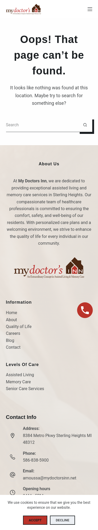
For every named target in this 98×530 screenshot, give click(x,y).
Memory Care (18, 381)
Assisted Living (20, 374)
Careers (13, 333)
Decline (62, 520)
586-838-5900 (36, 460)
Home (11, 312)
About (11, 319)
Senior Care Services (25, 388)
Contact (13, 347)
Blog (10, 340)
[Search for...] (42, 125)
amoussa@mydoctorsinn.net (50, 478)
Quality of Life (19, 326)
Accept (35, 520)
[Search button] (85, 125)
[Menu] (90, 9)
